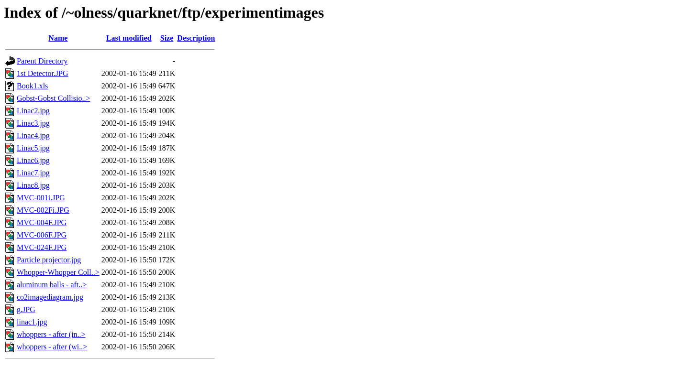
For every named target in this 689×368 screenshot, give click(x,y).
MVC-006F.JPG (42, 235)
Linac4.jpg (33, 135)
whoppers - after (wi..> (52, 347)
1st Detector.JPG (42, 73)
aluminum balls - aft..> (52, 285)
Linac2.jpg (33, 111)
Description (196, 38)
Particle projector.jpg (49, 260)
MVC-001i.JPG (41, 198)
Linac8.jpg (33, 185)
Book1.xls (32, 86)
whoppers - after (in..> (51, 334)
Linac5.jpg (33, 148)
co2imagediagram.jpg (50, 297)
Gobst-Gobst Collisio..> (53, 98)
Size (167, 38)
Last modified (129, 38)
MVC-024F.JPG (42, 247)
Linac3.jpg (33, 123)
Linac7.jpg (33, 173)
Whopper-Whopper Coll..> (58, 272)
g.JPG (26, 309)
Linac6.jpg (33, 160)
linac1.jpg (32, 322)
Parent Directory (42, 61)
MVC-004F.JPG (42, 222)
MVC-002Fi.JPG (43, 210)
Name (57, 38)
